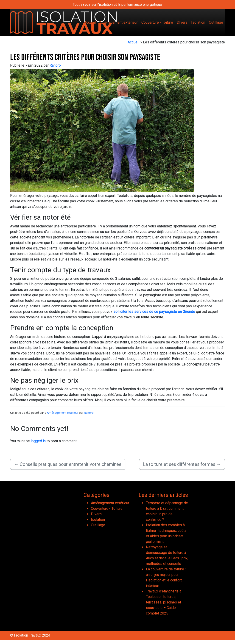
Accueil (90, 22)
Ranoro (55, 65)
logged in (38, 441)
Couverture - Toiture (157, 22)
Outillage (216, 22)
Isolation (198, 22)
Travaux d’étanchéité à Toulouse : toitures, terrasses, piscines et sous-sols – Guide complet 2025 (163, 602)
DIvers (182, 22)
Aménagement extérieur (118, 22)
